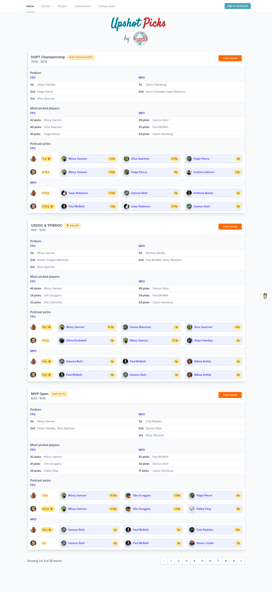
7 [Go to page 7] (218, 560)
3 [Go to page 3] (186, 560)
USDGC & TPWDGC (47, 225)
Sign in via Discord (238, 6)
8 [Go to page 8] (226, 560)
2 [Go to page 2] (178, 560)
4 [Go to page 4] (194, 560)
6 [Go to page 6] (210, 560)
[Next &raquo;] (241, 560)
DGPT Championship (48, 57)
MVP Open (40, 394)
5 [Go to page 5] (202, 560)
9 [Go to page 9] (234, 560)
